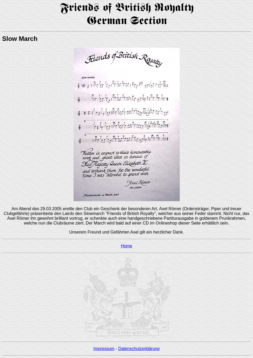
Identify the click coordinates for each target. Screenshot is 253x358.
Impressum (103, 348)
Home (126, 246)
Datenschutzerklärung (139, 348)
